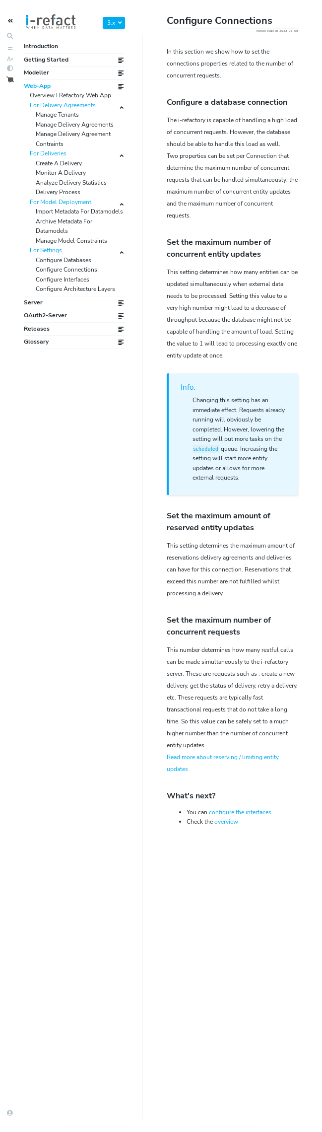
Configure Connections (66, 270)
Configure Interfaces (62, 279)
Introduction (41, 46)
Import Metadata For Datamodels (79, 211)
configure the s (240, 812)
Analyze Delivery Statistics (71, 183)
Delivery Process (58, 192)
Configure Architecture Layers (75, 289)
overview (226, 822)
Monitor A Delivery (61, 173)
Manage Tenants (57, 115)
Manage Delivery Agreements (75, 125)
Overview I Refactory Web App (70, 95)
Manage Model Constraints (71, 241)
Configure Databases (63, 260)
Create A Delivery (59, 163)
